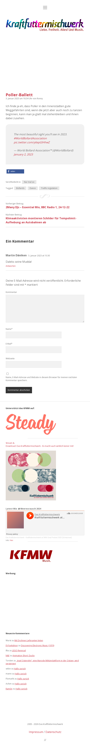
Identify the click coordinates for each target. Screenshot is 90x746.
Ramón (9, 688)
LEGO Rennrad (19, 650)
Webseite (10, 358)
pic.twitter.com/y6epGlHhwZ (32, 142)
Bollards (20, 188)
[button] (15, 171)
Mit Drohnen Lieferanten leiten (28, 640)
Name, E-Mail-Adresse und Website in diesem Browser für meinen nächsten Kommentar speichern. (41, 379)
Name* (9, 329)
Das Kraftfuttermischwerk (15, 537)
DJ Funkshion (12, 645)
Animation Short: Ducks (24, 655)
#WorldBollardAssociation (30, 138)
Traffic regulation (49, 188)
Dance (33, 188)
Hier (11, 540)
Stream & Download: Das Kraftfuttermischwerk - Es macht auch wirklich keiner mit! (40, 444)
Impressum (36, 732)
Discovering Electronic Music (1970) (37, 645)
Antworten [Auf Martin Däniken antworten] (11, 266)
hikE (7, 655)
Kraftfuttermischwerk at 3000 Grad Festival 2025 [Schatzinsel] (49, 537)
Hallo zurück (20, 668)
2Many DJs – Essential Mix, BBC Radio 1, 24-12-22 (37, 207)
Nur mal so (29, 182)
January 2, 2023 (23, 154)
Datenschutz (53, 732)
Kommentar (11, 292)
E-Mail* (9, 343)
